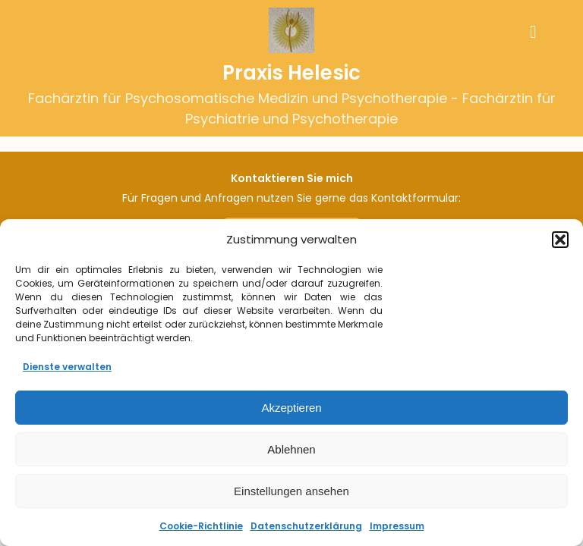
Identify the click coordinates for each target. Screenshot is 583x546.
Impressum (397, 525)
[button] (560, 239)
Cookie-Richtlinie (201, 525)
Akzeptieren (291, 407)
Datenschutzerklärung (306, 525)
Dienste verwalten (67, 366)
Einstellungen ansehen (291, 491)
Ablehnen (291, 449)
